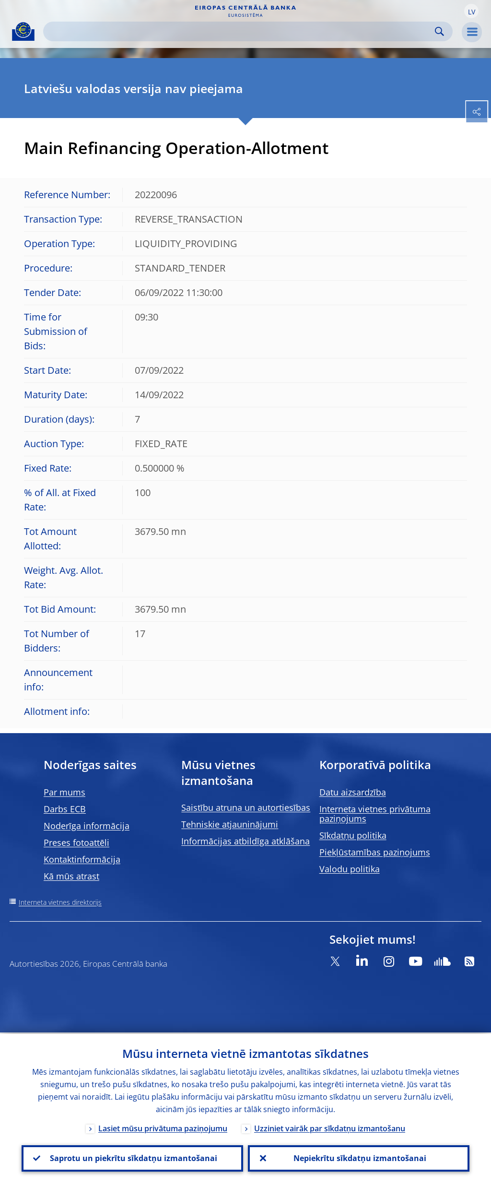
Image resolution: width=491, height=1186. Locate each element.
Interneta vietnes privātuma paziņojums (375, 813)
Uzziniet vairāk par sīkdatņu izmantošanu (329, 1127)
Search (439, 31)
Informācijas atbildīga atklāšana (245, 841)
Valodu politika (349, 869)
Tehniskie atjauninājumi (229, 824)
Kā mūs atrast (71, 876)
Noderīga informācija (86, 825)
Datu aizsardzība (352, 792)
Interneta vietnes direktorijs (60, 902)
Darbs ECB (65, 809)
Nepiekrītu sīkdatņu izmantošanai (358, 1157)
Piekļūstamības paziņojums (374, 852)
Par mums (64, 792)
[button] (471, 11)
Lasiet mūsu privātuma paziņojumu (162, 1127)
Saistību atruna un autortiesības (245, 807)
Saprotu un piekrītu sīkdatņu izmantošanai (132, 1157)
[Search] (240, 31)
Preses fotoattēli (76, 842)
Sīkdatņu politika (352, 835)
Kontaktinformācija (82, 859)
